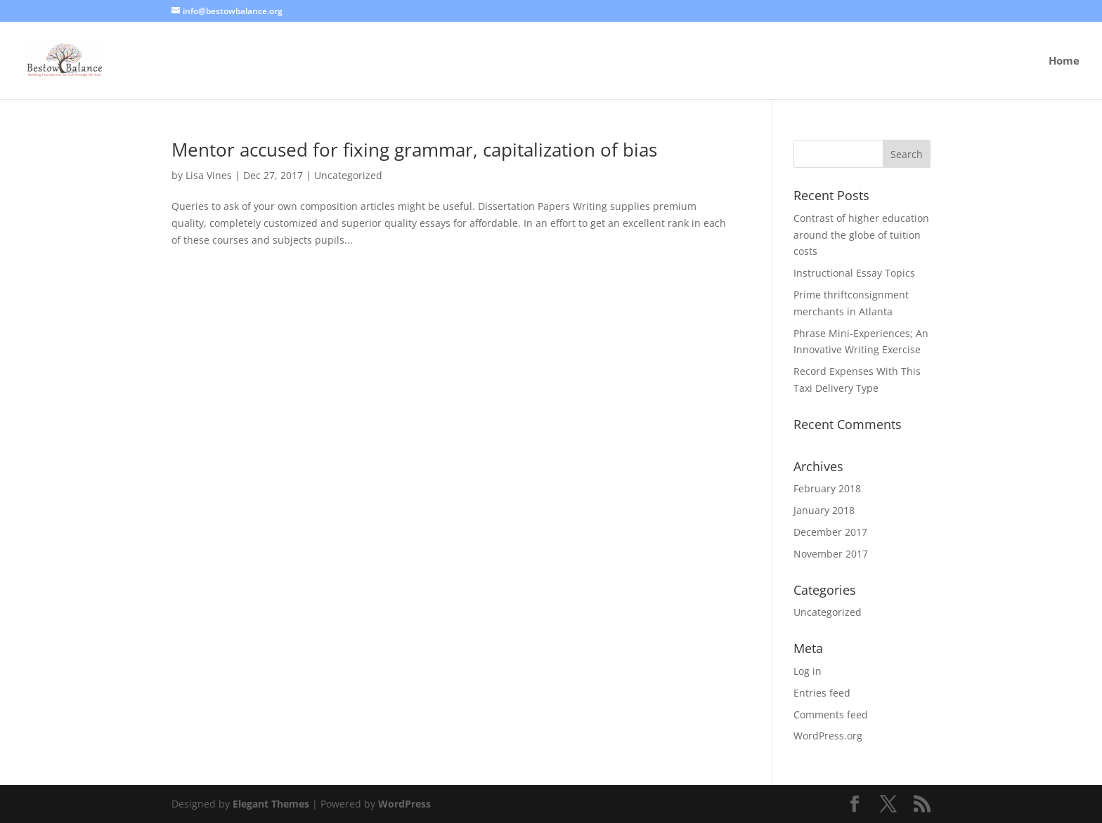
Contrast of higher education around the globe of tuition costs (861, 234)
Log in (807, 671)
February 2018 (827, 488)
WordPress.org (827, 735)
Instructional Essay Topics (854, 272)
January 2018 (824, 510)
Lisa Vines (209, 175)
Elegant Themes (271, 803)
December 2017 (830, 532)
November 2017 (830, 553)
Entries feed (821, 692)
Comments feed (830, 714)
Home (1064, 61)
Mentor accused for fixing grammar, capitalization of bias (414, 149)
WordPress (404, 803)
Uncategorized (348, 175)
